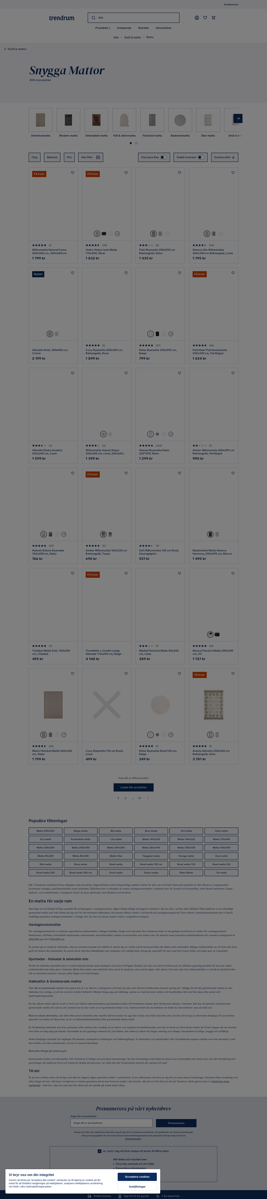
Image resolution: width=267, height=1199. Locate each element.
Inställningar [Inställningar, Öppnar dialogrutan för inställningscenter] (137, 1186)
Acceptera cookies (137, 1176)
